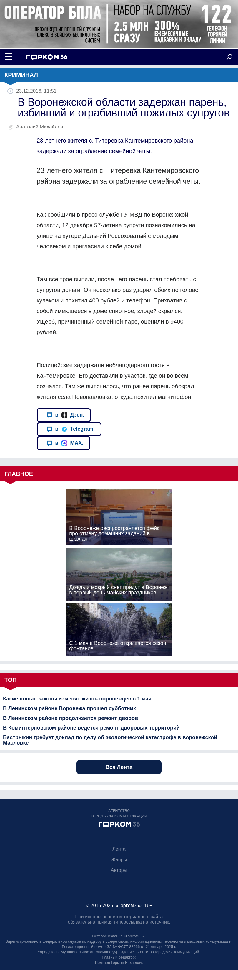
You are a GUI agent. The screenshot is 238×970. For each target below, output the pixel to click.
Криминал (21, 75)
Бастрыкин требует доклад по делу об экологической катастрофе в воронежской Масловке (110, 740)
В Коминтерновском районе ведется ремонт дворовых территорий (91, 727)
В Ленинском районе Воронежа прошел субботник (69, 708)
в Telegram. (70, 429)
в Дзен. (65, 415)
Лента (118, 849)
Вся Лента (119, 767)
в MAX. (65, 443)
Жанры (119, 859)
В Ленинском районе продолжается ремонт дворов (70, 718)
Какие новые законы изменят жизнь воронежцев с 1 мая (77, 698)
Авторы (119, 870)
